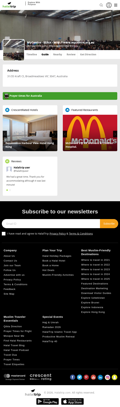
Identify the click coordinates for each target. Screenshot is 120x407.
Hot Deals (48, 270)
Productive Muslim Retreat (58, 336)
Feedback (9, 289)
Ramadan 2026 (51, 327)
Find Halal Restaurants (18, 340)
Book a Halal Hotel (53, 260)
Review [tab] (71, 54)
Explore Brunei (90, 302)
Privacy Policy (58, 233)
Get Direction (88, 54)
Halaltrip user (22, 167)
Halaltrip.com (62, 392)
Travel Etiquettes (14, 364)
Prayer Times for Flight (18, 331)
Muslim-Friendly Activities (58, 275)
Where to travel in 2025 (95, 279)
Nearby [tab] (57, 54)
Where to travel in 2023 (95, 269)
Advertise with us (14, 275)
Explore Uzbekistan (93, 297)
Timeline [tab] (31, 54)
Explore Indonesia (92, 307)
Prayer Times (12, 359)
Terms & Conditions (81, 233)
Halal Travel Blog (14, 345)
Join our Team (12, 265)
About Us (9, 256)
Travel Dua (10, 354)
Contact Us (10, 260)
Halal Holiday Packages (56, 256)
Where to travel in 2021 (95, 260)
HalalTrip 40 (49, 341)
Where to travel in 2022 (95, 264)
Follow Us (10, 270)
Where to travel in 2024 (95, 274)
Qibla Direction (13, 326)
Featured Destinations (94, 283)
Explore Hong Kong (93, 312)
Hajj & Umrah (50, 322)
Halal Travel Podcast (16, 350)
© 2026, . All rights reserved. (69, 392)
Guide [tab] (45, 54)
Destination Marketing (94, 288)
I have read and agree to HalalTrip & (50, 233)
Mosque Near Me (14, 336)
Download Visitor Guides (96, 293)
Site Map (9, 293)
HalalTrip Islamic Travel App (59, 332)
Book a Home (50, 265)
